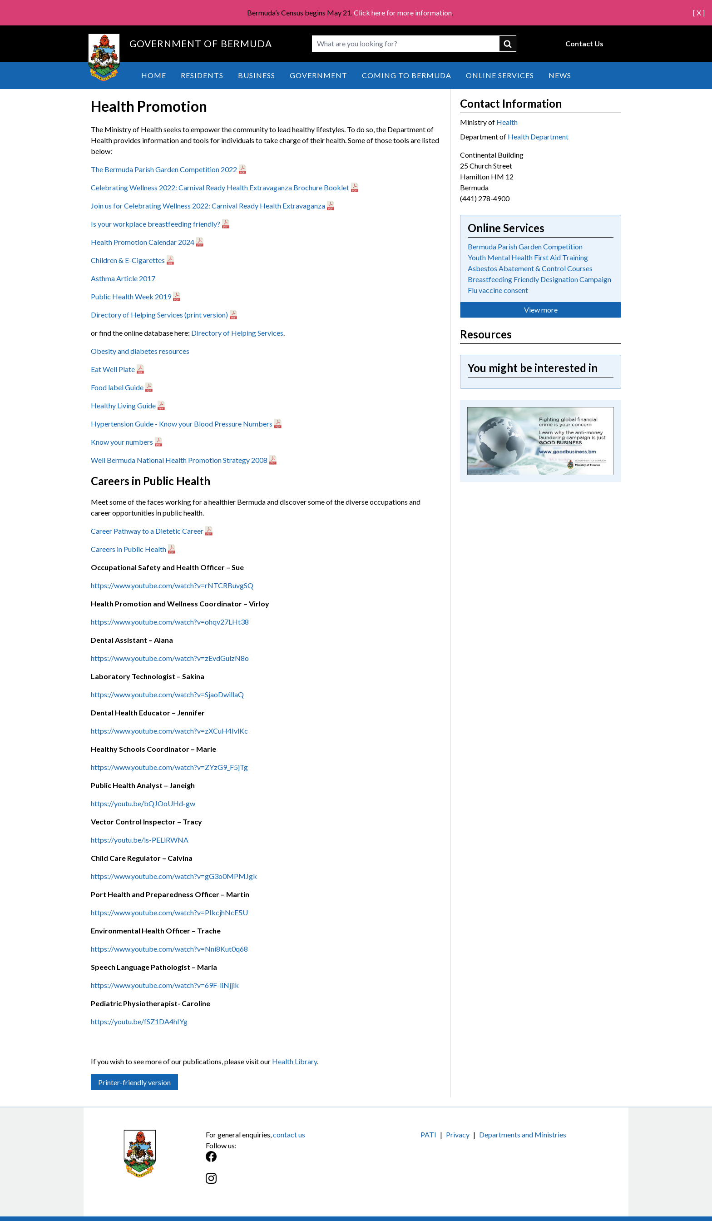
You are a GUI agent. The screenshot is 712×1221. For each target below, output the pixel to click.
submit (508, 43)
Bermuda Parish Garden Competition (525, 246)
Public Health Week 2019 (131, 296)
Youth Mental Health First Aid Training (528, 257)
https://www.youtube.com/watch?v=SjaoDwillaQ (167, 694)
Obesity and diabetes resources (140, 351)
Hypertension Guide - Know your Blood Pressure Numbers (181, 423)
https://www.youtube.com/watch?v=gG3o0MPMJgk (174, 876)
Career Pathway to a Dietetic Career (147, 530)
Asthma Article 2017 (123, 278)
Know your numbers (122, 441)
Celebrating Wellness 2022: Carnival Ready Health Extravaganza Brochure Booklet (220, 187)
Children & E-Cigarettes (128, 260)
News (560, 75)
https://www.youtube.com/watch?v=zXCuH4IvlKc (169, 730)
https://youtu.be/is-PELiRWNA (139, 839)
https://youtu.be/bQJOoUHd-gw (143, 803)
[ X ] (699, 12)
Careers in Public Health (128, 549)
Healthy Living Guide (123, 405)
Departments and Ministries (522, 1134)
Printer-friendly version (134, 1082)
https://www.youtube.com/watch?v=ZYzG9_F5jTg (169, 767)
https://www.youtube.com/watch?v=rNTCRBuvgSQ (172, 585)
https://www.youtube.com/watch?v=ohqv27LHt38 (170, 621)
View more (541, 309)
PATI (428, 1134)
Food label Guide (117, 387)
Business (256, 75)
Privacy (458, 1134)
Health (507, 122)
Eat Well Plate (113, 369)
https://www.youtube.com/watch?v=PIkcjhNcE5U (169, 912)
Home (153, 75)
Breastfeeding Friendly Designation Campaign (539, 279)
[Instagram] (281, 1183)
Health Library (294, 1061)
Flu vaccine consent (498, 290)
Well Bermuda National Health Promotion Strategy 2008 (179, 460)
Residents (202, 75)
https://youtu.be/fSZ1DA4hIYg (139, 1021)
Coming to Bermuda (406, 75)
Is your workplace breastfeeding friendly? (155, 223)
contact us (289, 1134)
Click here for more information (403, 12)
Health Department (538, 136)
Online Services (500, 75)
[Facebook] (281, 1161)
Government (318, 75)
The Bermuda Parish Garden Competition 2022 (164, 169)
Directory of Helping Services (237, 332)
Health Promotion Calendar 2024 (142, 242)
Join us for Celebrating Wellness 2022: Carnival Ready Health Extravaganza (208, 205)
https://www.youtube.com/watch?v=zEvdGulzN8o (170, 658)
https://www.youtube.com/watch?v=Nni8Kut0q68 (169, 948)
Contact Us (584, 43)
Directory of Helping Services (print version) (159, 314)
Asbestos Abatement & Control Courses (530, 268)
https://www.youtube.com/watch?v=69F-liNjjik (165, 985)
